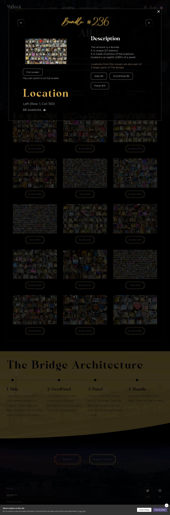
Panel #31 (99, 85)
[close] (166, 505)
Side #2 (98, 76)
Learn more (82, 511)
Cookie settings (144, 510)
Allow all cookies (160, 510)
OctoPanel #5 (121, 76)
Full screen (33, 72)
